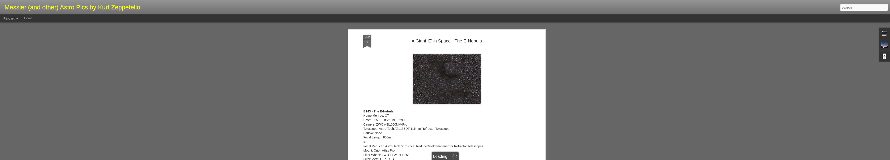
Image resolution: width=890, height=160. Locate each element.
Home (28, 18)
